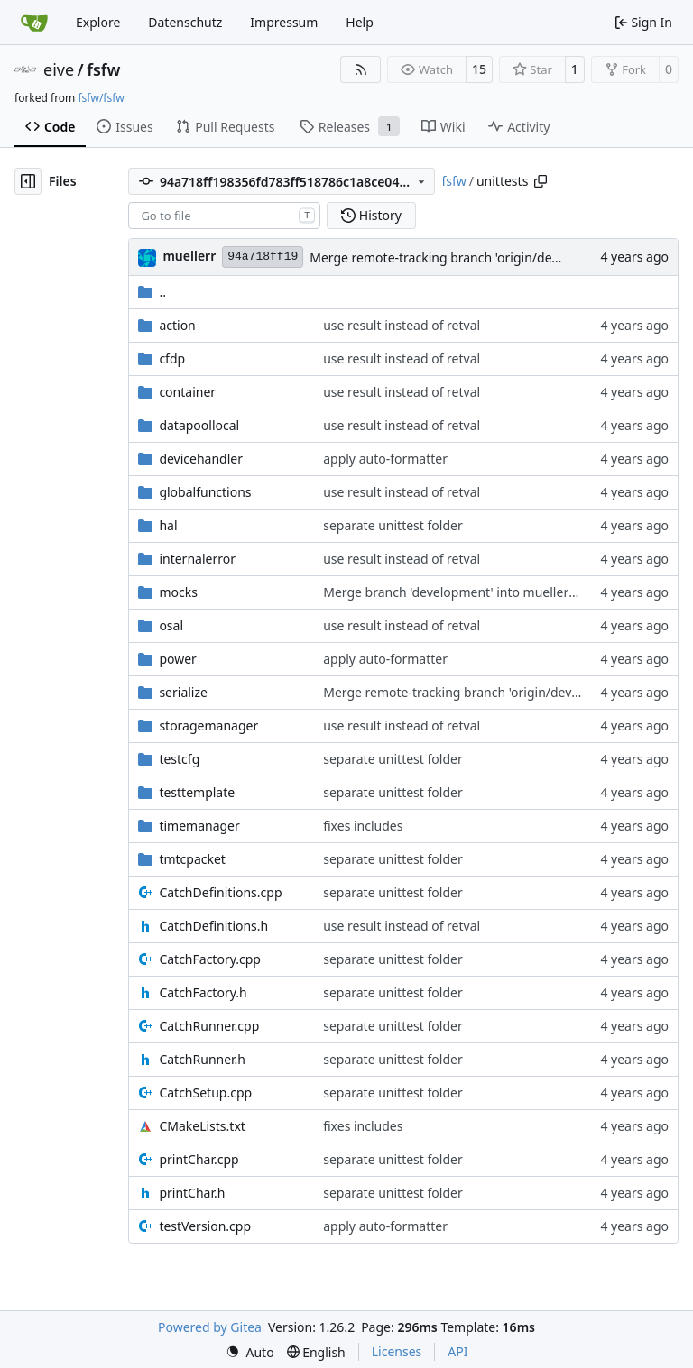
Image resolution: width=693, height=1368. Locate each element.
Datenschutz (185, 22)
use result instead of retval (401, 325)
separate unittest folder (393, 525)
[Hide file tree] (28, 181)
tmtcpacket (192, 859)
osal (171, 625)
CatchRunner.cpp (209, 1025)
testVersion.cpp (205, 1226)
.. (152, 291)
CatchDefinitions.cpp (220, 892)
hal (168, 525)
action (177, 325)
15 (479, 69)
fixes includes (362, 825)
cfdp (172, 358)
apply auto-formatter (385, 458)
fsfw (103, 69)
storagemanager (208, 725)
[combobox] (224, 215)
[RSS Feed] (361, 69)
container (187, 391)
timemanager (199, 825)
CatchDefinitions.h (213, 925)
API (457, 1351)
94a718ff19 (262, 256)
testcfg (179, 758)
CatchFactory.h (202, 992)
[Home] (34, 22)
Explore (98, 22)
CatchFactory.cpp (210, 959)
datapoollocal (199, 425)
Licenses (397, 1351)
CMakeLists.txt (202, 1125)
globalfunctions (205, 491)
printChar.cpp (198, 1159)
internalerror (197, 558)
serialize (183, 692)
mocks (178, 592)
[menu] (250, 1352)
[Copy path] (540, 181)
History (371, 215)
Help (360, 22)
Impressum (284, 22)
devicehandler (201, 458)
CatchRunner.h (202, 1059)
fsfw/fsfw (101, 98)
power (177, 658)
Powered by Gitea (210, 1327)
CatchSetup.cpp (205, 1092)
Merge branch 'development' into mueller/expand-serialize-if (502, 592)
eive (58, 69)
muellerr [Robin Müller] (189, 255)
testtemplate (197, 792)
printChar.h (192, 1192)
